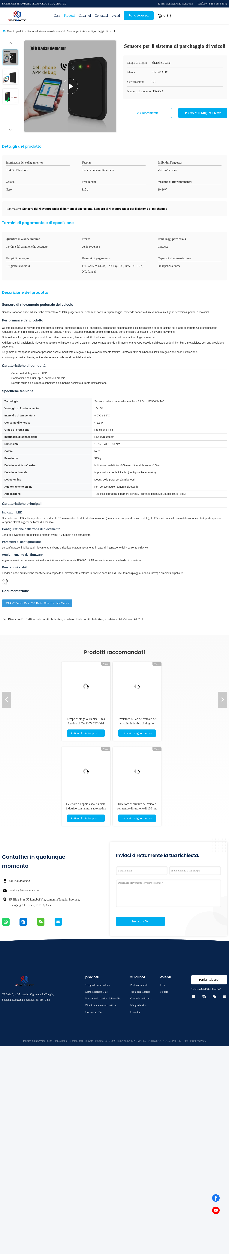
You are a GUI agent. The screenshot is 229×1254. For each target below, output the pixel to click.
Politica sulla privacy (34, 1041)
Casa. (10, 31)
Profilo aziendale (139, 985)
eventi (116, 15)
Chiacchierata (149, 113)
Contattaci (135, 1012)
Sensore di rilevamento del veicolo (45, 31)
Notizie (164, 991)
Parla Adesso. (139, 15)
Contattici (101, 15)
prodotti (20, 31)
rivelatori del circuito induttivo (83, 619)
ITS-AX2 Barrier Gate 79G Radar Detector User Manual (37, 603)
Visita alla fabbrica (140, 991)
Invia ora (140, 921)
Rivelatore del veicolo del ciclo (124, 619)
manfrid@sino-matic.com (24, 890)
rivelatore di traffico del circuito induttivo (35, 619)
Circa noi (85, 15)
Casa (57, 15)
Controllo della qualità (141, 999)
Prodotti (69, 15)
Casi (162, 985)
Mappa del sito (138, 1005)
